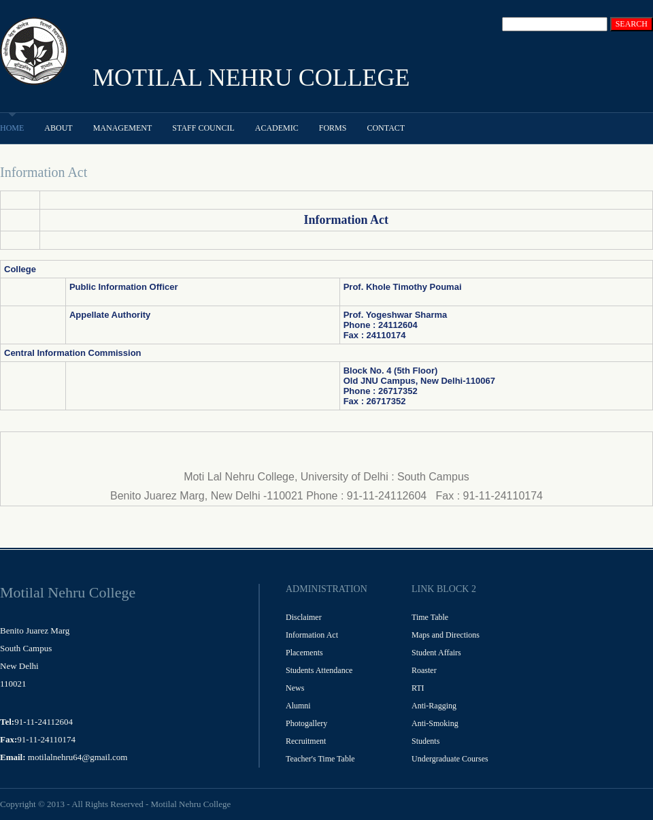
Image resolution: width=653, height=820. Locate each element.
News (295, 688)
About (58, 128)
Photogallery (306, 723)
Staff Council (203, 128)
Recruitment (306, 741)
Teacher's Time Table (320, 759)
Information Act (312, 635)
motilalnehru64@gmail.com (78, 757)
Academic (277, 128)
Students (425, 741)
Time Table (430, 617)
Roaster (424, 670)
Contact (386, 128)
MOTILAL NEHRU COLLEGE (251, 77)
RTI (418, 688)
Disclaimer (304, 617)
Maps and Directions (446, 635)
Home (12, 128)
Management (122, 128)
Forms (333, 128)
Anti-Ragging (434, 705)
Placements (304, 652)
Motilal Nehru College (190, 804)
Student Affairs (436, 652)
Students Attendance (319, 670)
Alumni (298, 705)
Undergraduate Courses (450, 759)
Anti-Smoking (435, 723)
